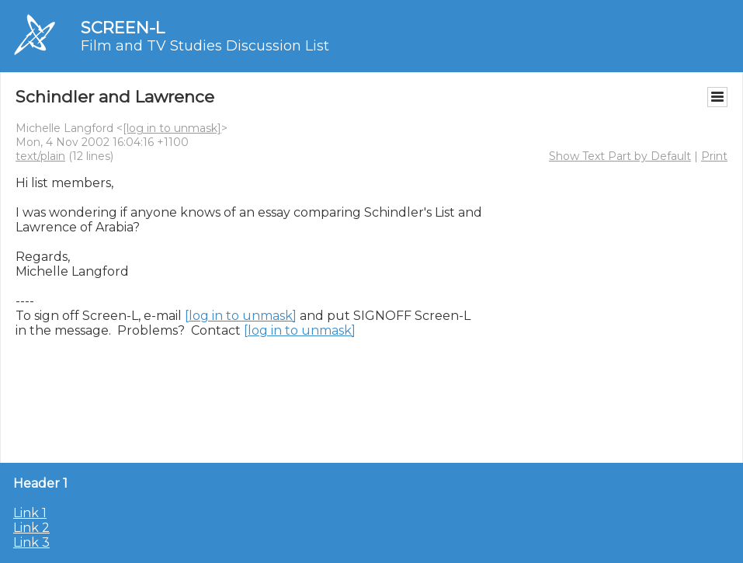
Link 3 (31, 542)
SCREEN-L (123, 27)
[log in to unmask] (172, 128)
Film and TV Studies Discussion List (205, 45)
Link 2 (31, 527)
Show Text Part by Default (620, 156)
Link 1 (30, 513)
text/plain (40, 156)
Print (714, 156)
